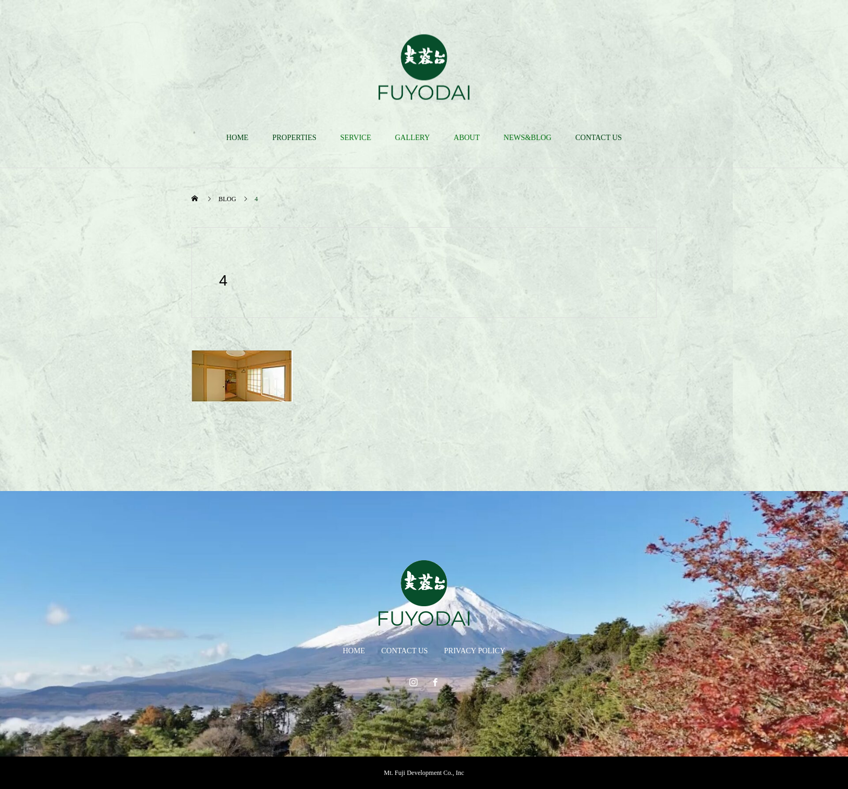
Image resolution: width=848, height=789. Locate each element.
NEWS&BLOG (528, 138)
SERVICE (355, 138)
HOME (237, 138)
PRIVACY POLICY (474, 651)
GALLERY (412, 138)
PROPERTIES (294, 138)
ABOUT (467, 138)
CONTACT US (598, 138)
